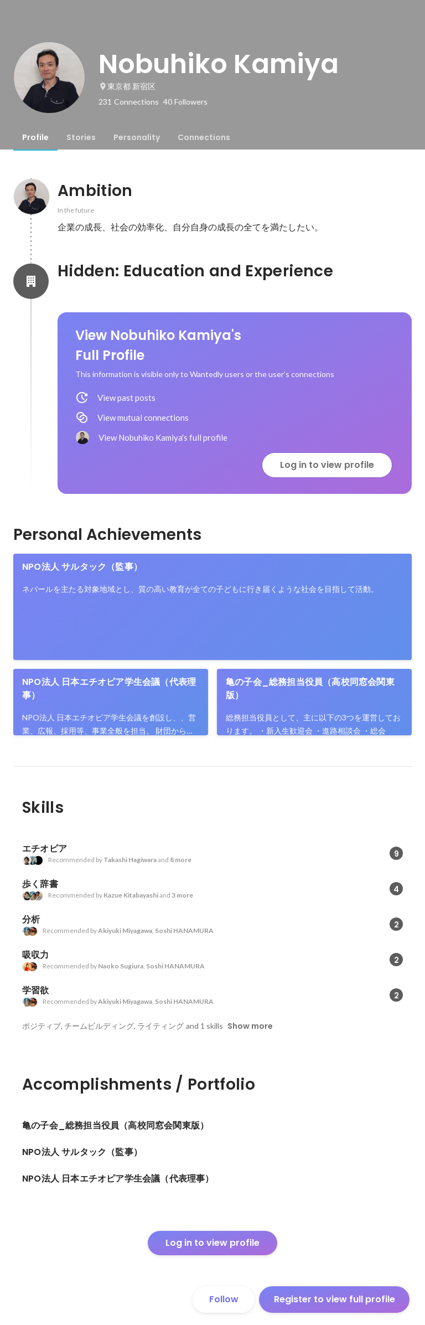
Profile (35, 137)
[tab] (35, 137)
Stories (81, 137)
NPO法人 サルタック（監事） (82, 566)
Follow (224, 1299)
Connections (204, 137)
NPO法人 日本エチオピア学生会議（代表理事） (109, 689)
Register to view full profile (334, 1299)
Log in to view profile (327, 464)
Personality (136, 137)
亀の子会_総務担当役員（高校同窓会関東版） (310, 689)
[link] (212, 607)
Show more (250, 1026)
